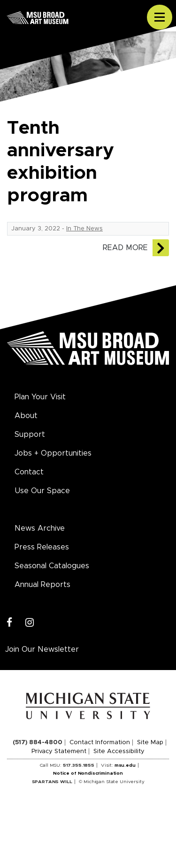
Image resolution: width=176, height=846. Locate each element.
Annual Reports (42, 584)
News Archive (40, 528)
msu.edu (125, 765)
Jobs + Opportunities (53, 453)
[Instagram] (30, 623)
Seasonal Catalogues (52, 566)
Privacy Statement (58, 751)
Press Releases (42, 547)
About (26, 415)
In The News (84, 229)
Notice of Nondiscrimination (88, 773)
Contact (29, 472)
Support (30, 434)
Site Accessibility (119, 751)
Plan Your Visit (40, 397)
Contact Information (99, 742)
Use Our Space (42, 491)
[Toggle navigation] (159, 17)
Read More (125, 248)
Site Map (150, 742)
